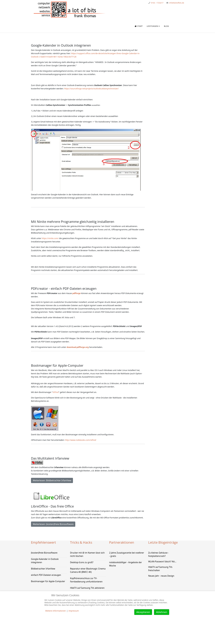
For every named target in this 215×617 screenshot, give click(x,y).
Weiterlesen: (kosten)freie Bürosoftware (53, 524)
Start (139, 26)
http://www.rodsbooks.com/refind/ (80, 440)
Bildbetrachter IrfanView (43, 568)
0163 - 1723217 (157, 3)
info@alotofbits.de (176, 3)
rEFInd (56, 392)
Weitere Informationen (55, 610)
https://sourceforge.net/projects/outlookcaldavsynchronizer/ (91, 88)
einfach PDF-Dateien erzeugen (46, 575)
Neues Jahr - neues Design (161, 575)
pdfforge (76, 293)
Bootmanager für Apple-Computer (48, 581)
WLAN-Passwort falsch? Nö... (162, 561)
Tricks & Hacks (81, 542)
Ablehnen (161, 612)
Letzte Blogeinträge (163, 542)
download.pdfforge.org (78, 347)
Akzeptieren (143, 612)
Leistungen (152, 26)
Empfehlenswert (43, 542)
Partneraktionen (121, 542)
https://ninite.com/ (50, 238)
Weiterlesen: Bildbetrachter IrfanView (52, 480)
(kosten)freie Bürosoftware (44, 552)
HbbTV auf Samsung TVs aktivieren (87, 588)
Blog (166, 26)
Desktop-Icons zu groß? (81, 562)
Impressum (74, 610)
